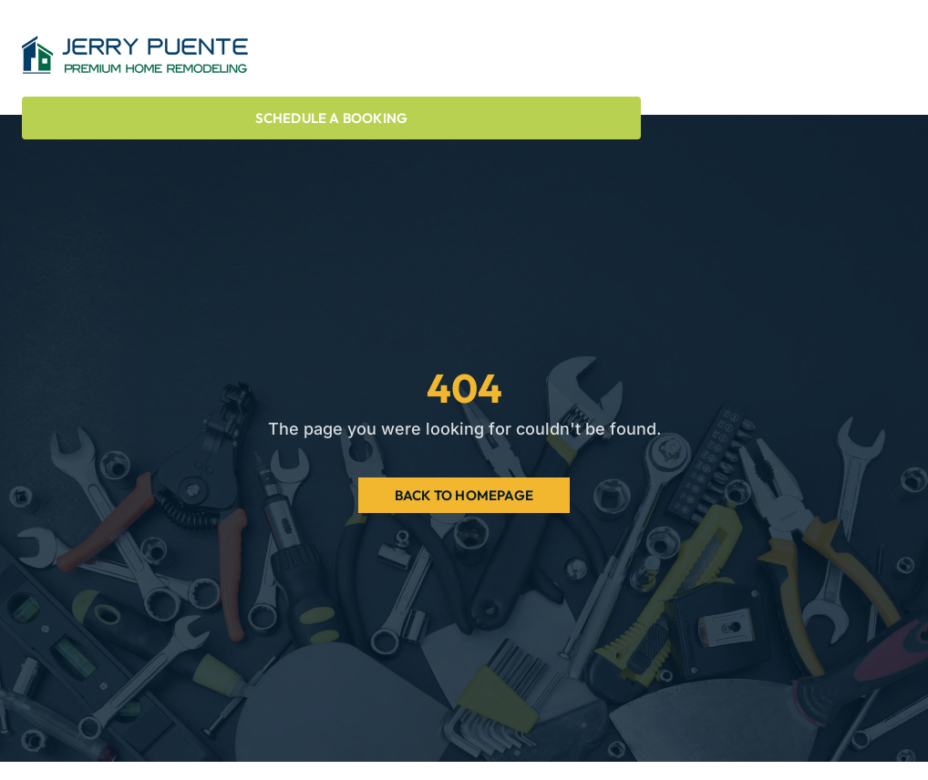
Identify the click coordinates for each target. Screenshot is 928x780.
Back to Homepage (464, 495)
